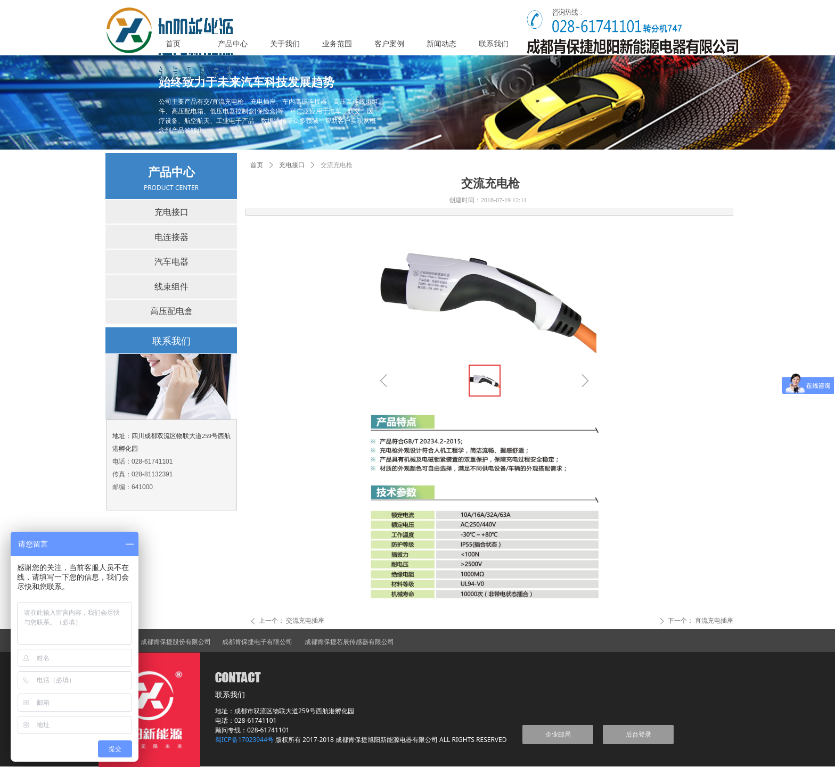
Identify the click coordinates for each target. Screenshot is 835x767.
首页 (256, 165)
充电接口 (292, 165)
